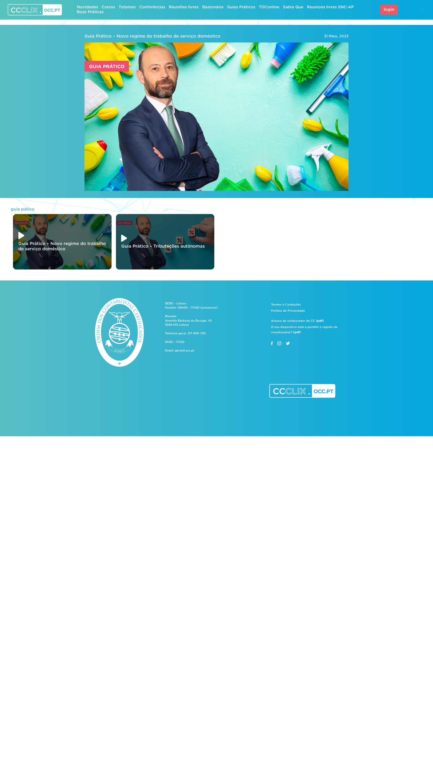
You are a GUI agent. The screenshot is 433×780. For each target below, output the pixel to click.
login (389, 9)
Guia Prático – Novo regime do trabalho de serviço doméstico (152, 36)
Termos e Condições (286, 304)
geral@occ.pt (184, 350)
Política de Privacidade (288, 310)
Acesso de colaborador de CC (297, 321)
